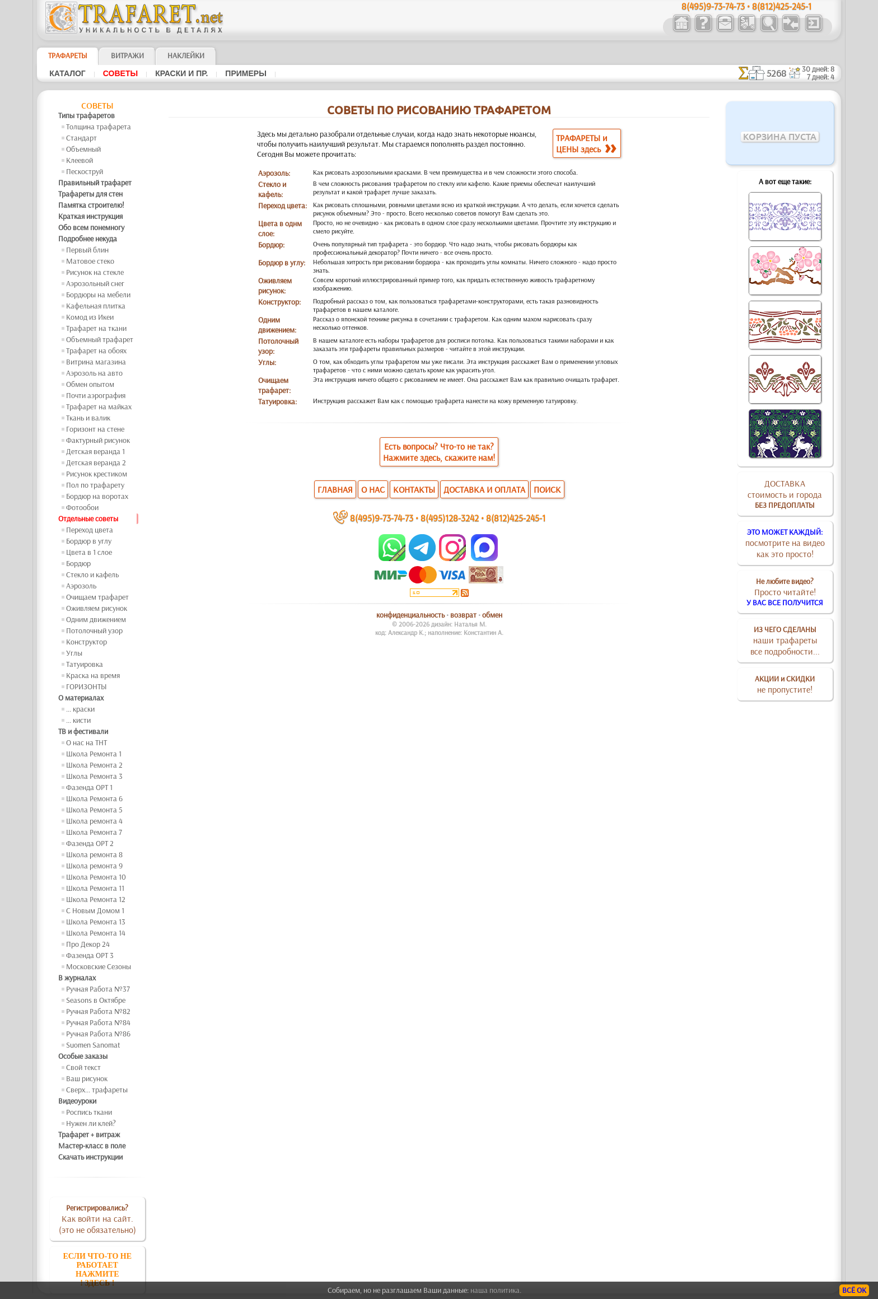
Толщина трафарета (98, 127)
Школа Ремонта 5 (94, 810)
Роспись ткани (89, 1112)
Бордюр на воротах (97, 496)
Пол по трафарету (95, 485)
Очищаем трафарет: (274, 385)
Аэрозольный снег (95, 283)
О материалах (81, 698)
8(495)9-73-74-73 (381, 518)
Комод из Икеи (90, 317)
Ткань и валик (88, 418)
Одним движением (96, 619)
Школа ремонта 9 (94, 866)
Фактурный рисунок (98, 440)
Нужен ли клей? (91, 1123)
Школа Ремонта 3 (94, 776)
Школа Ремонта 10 (96, 877)
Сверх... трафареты (97, 1090)
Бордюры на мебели (98, 294)
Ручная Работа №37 (98, 989)
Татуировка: (277, 401)
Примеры (246, 73)
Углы (74, 653)
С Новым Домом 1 (95, 910)
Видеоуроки (77, 1101)
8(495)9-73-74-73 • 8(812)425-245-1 (746, 6)
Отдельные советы (88, 518)
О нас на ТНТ (86, 742)
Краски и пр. (181, 73)
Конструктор (86, 642)
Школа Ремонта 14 (95, 933)
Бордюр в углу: (281, 263)
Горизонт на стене (95, 429)
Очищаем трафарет (97, 597)
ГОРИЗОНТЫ (86, 686)
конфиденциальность (410, 615)
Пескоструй (84, 171)
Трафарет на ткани (96, 328)
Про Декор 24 (88, 944)
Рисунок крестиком (96, 474)
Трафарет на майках (99, 406)
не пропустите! (785, 684)
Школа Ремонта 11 (95, 888)
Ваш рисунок (87, 1078)
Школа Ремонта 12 (95, 899)
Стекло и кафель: (272, 189)
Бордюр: (271, 245)
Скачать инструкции (90, 1157)
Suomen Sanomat (93, 1045)
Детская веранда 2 (96, 462)
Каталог (67, 73)
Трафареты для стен (90, 194)
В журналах (77, 978)
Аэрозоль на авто (94, 373)
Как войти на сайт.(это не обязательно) (97, 1219)
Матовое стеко (90, 261)
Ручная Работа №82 (98, 1011)
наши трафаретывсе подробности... (785, 640)
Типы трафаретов (86, 115)
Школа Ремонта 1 (94, 754)
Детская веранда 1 (95, 451)
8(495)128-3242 (450, 518)
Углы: (267, 362)
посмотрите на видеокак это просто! (785, 543)
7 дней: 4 (820, 77)
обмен (492, 615)
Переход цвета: (282, 205)
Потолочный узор (94, 630)
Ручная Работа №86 (98, 1034)
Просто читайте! (784, 592)
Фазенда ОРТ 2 (90, 843)
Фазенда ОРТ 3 (90, 955)
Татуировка (84, 664)
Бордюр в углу (88, 541)
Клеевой (79, 160)
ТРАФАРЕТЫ (67, 55)
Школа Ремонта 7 (94, 832)
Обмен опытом (90, 384)
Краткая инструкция (90, 216)
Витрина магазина (96, 362)
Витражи (127, 55)
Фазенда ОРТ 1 (89, 787)
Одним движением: (277, 325)
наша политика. (495, 1290)
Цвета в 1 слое (89, 552)
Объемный (83, 149)
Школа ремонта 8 (94, 854)
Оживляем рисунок (96, 608)
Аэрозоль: (274, 173)
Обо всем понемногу (91, 227)
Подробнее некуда (87, 238)
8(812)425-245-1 (515, 518)
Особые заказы (83, 1056)
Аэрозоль (81, 586)
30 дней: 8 (818, 69)
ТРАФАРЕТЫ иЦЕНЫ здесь (586, 143)
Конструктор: (279, 302)
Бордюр (78, 563)
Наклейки (185, 55)
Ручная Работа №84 (98, 1022)
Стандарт (81, 138)
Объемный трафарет (99, 339)
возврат (463, 615)
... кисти (78, 720)
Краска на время (93, 675)
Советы (120, 73)
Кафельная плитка (95, 306)
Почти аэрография (95, 395)
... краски (80, 709)
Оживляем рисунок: (275, 285)
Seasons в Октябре (95, 1000)
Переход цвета (89, 530)
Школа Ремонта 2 (94, 765)
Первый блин (87, 250)
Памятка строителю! (91, 205)
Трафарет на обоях (96, 350)
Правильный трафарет (95, 182)
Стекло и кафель (92, 574)
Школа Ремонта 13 (95, 922)
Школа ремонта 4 (94, 821)
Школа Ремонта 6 (94, 798)
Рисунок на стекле (95, 272)
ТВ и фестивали (83, 731)
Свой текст (83, 1067)
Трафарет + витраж (89, 1134)
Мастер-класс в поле (91, 1146)
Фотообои (82, 507)
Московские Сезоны (98, 966)
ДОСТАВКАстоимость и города (785, 494)
